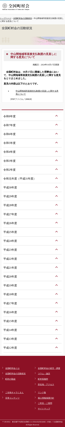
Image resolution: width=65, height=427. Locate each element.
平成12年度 (10, 347)
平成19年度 (10, 285)
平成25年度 (10, 232)
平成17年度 (10, 303)
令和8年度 (9, 116)
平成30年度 (10, 187)
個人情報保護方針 (46, 398)
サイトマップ (44, 409)
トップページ (5, 18)
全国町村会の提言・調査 (49, 368)
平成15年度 (10, 321)
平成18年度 (10, 294)
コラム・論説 (44, 373)
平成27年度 (10, 214)
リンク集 (42, 392)
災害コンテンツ (12, 398)
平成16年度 (10, 312)
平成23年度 (10, 249)
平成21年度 (10, 267)
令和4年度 (9, 151)
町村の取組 (10, 379)
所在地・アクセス (46, 384)
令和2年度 (9, 169)
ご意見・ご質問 (45, 403)
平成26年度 (10, 223)
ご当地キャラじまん (14, 392)
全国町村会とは (12, 368)
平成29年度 (10, 196)
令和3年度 (9, 160)
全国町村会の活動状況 (22, 18)
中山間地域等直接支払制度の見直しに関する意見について (37, 92)
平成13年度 (10, 338)
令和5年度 (9, 142)
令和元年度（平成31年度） (19, 178)
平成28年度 (10, 205)
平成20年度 (10, 276)
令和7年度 (9, 125)
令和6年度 (9, 134)
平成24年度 (10, 240)
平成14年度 (10, 330)
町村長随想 (43, 379)
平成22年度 (10, 258)
